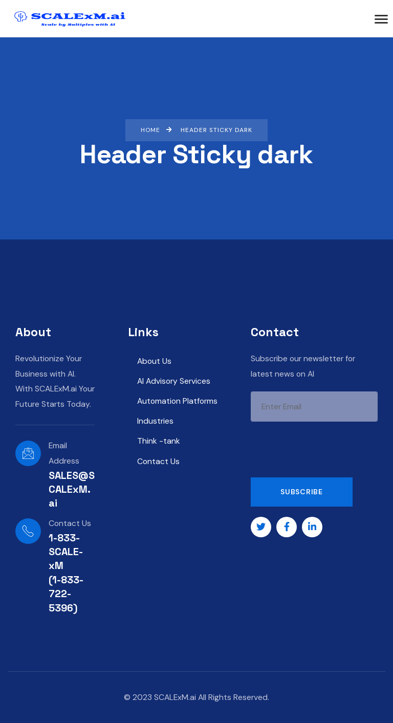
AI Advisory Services (173, 381)
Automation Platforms (177, 401)
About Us (154, 361)
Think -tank (158, 440)
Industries (155, 420)
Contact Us (158, 461)
